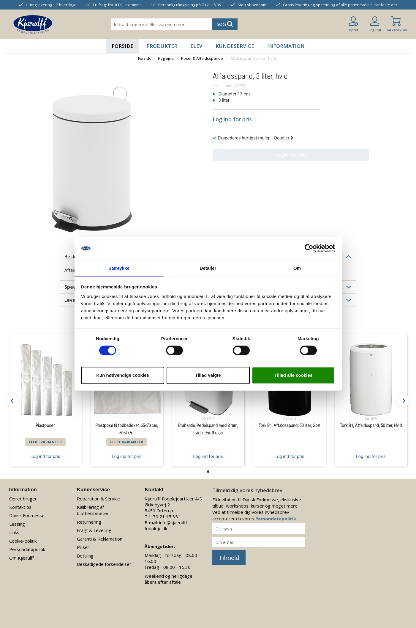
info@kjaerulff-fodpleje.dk (167, 525)
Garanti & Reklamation (99, 539)
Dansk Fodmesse (27, 515)
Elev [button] (196, 46)
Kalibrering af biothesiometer (93, 510)
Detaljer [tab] (208, 267)
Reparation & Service (98, 499)
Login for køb (266, 154)
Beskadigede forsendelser (104, 564)
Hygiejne (166, 58)
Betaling (85, 556)
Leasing (17, 524)
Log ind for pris (45, 456)
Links (14, 532)
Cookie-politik (23, 541)
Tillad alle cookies (293, 375)
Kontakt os (20, 507)
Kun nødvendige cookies (122, 375)
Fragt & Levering (94, 530)
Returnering (89, 522)
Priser (83, 547)
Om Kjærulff (21, 558)
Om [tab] (297, 267)
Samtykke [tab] (118, 267)
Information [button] (286, 46)
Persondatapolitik (27, 549)
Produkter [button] (161, 46)
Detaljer (284, 138)
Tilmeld (229, 558)
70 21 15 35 (165, 516)
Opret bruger (23, 499)
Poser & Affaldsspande (202, 58)
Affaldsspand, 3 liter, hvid (253, 58)
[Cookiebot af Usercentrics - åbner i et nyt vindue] (309, 248)
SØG (225, 24)
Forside (122, 46)
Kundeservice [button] (235, 46)
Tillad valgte (208, 375)
